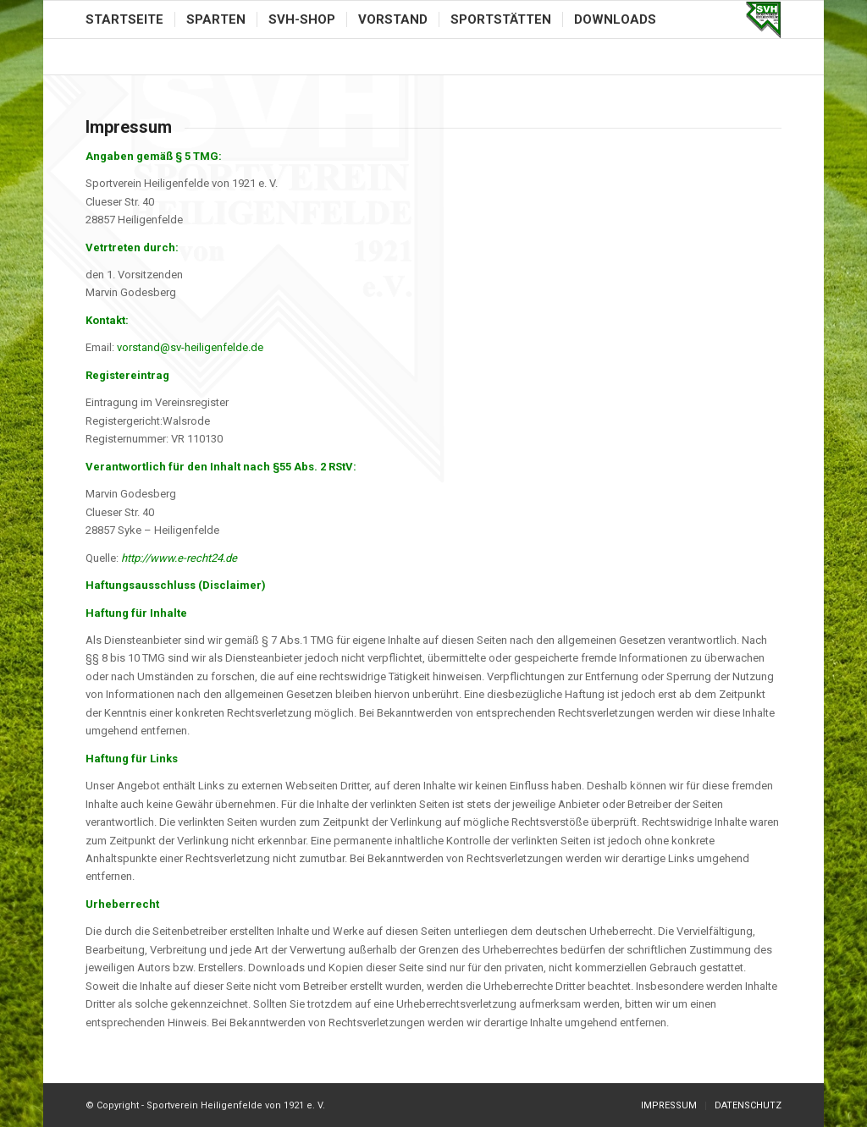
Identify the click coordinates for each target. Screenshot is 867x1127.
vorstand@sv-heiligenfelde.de (190, 347)
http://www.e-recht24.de (179, 558)
